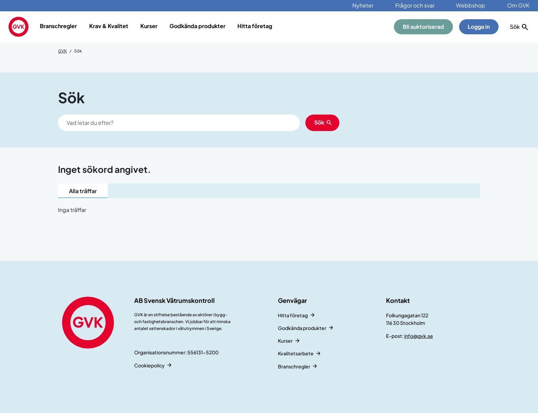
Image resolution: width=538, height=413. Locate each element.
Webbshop (470, 5)
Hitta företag (254, 26)
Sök (319, 122)
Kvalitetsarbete (296, 353)
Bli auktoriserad (423, 26)
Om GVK (518, 5)
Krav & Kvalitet (108, 26)
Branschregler (58, 26)
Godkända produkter (197, 26)
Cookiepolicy (149, 365)
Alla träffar (83, 190)
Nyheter (362, 5)
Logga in (479, 26)
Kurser (148, 26)
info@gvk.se (418, 336)
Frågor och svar (414, 5)
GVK (62, 51)
